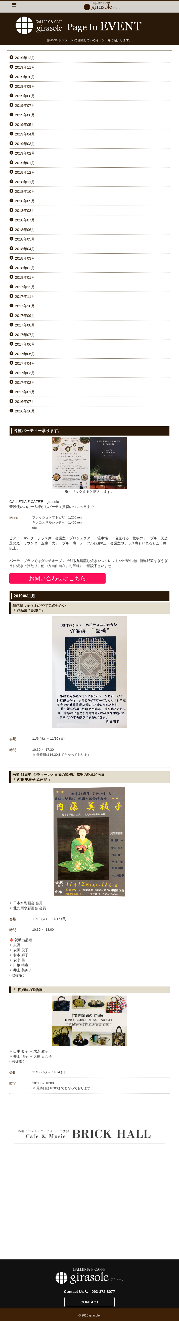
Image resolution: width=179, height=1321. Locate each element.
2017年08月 (25, 325)
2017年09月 (25, 315)
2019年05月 (25, 124)
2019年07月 (25, 105)
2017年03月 (25, 373)
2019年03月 (25, 143)
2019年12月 (25, 58)
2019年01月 (25, 163)
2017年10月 (25, 306)
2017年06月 (25, 344)
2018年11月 (25, 182)
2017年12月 (25, 287)
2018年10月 (25, 191)
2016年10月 (25, 411)
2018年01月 (25, 277)
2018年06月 (25, 229)
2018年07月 (25, 220)
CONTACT (89, 1302)
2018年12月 (25, 172)
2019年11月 (25, 67)
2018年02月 (25, 268)
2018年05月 (25, 239)
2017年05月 (25, 354)
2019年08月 (25, 96)
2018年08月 (25, 210)
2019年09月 (25, 86)
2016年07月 (25, 401)
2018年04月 (25, 249)
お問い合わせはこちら (57, 578)
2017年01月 (25, 392)
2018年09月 (25, 201)
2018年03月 (25, 258)
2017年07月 (25, 335)
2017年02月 (25, 382)
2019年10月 (25, 77)
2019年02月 (25, 153)
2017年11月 (25, 296)
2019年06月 (25, 115)
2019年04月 (25, 134)
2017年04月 (25, 363)
